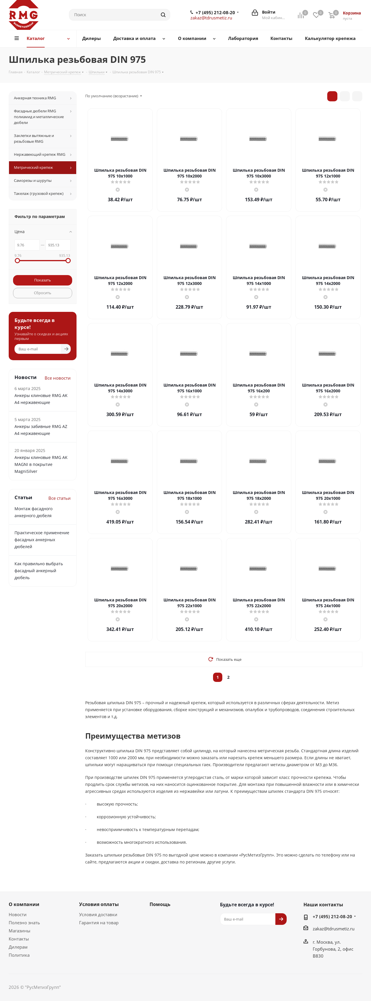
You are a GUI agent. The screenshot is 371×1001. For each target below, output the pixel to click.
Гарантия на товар (99, 922)
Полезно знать (24, 922)
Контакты (19, 939)
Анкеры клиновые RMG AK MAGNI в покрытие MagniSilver (41, 464)
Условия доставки (98, 914)
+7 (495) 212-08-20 (215, 12)
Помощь (160, 904)
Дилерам (18, 947)
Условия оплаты (99, 904)
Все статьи (59, 498)
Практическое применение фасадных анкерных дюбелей (41, 539)
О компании (24, 904)
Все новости (58, 378)
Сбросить (42, 292)
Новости (18, 914)
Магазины (19, 931)
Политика (19, 955)
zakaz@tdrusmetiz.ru (211, 18)
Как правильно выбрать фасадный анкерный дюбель (38, 570)
